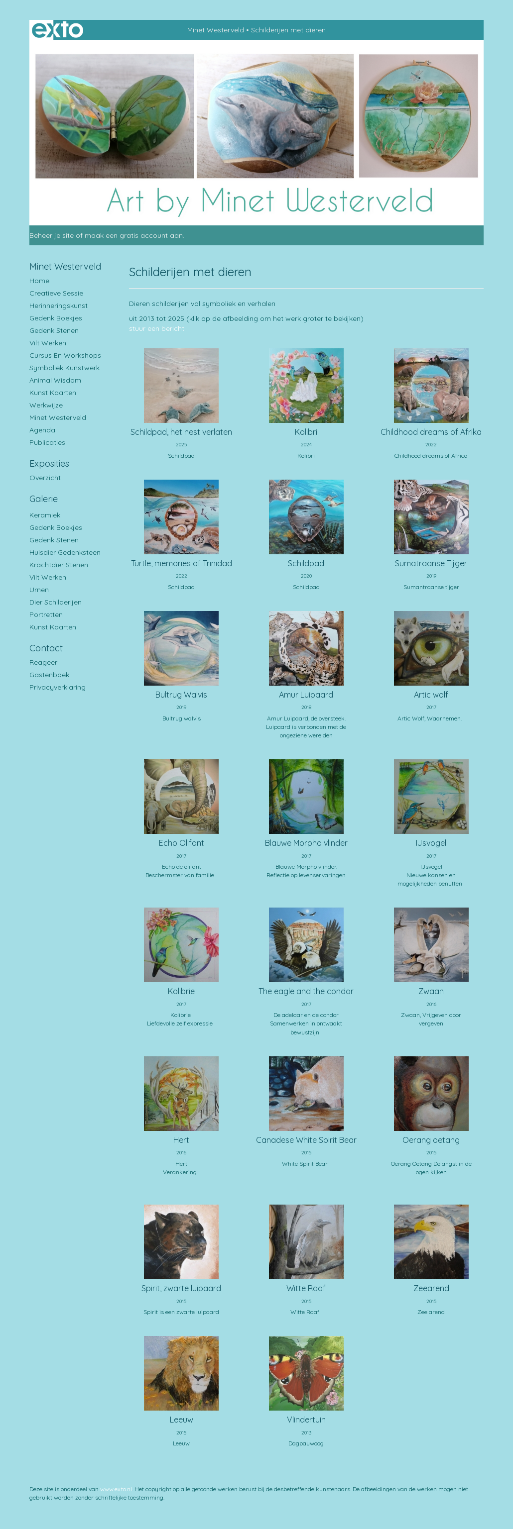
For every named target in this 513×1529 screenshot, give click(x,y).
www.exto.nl (116, 1489)
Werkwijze (46, 405)
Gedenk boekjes (55, 317)
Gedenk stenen (54, 330)
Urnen (39, 589)
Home (39, 280)
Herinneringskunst (58, 305)
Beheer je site (51, 235)
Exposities (49, 463)
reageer (43, 662)
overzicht (45, 477)
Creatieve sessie (56, 293)
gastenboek (49, 674)
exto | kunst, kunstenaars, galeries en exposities (57, 30)
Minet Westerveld (215, 29)
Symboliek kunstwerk (64, 367)
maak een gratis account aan (134, 235)
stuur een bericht (156, 328)
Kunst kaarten (52, 392)
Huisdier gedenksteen (65, 552)
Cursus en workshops (65, 355)
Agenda (42, 429)
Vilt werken (47, 342)
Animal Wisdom (55, 380)
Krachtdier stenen (58, 564)
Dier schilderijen (55, 602)
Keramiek (44, 514)
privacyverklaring (57, 687)
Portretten (46, 614)
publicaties (47, 442)
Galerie (43, 499)
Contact (46, 648)
